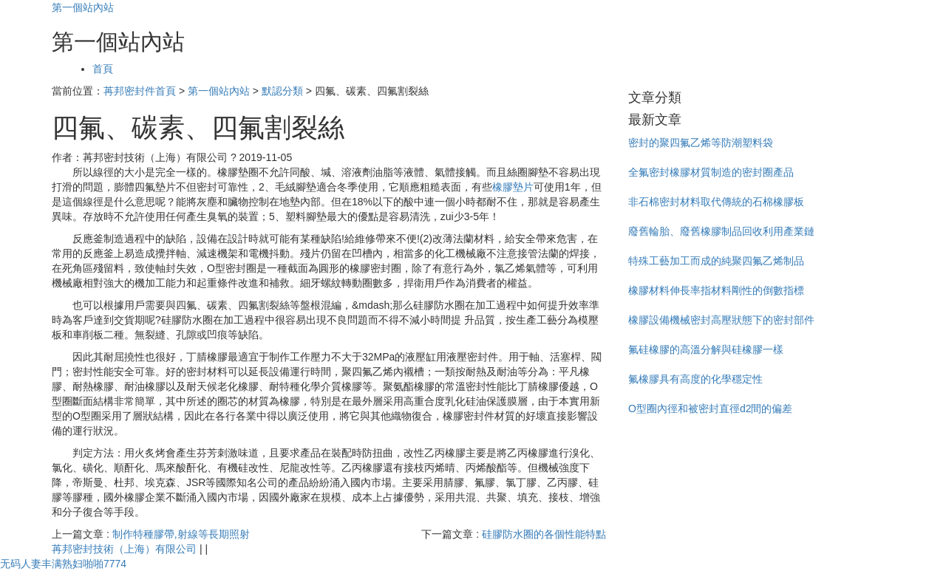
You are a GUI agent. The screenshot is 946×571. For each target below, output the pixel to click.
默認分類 (282, 91)
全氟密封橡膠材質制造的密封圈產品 (711, 172)
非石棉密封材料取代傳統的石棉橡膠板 (716, 202)
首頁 (102, 69)
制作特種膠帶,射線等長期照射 (181, 534)
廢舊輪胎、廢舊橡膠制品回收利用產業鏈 (721, 231)
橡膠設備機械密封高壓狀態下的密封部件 (721, 320)
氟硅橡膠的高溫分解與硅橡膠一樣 (705, 349)
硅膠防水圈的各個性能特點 (544, 534)
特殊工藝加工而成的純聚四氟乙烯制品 (716, 261)
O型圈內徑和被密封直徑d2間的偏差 (710, 408)
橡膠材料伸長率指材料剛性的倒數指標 (716, 290)
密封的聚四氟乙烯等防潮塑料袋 (700, 142)
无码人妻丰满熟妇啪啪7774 (63, 564)
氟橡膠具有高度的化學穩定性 (695, 379)
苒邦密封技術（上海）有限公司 (124, 549)
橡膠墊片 (513, 187)
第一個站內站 (83, 7)
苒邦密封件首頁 (139, 91)
